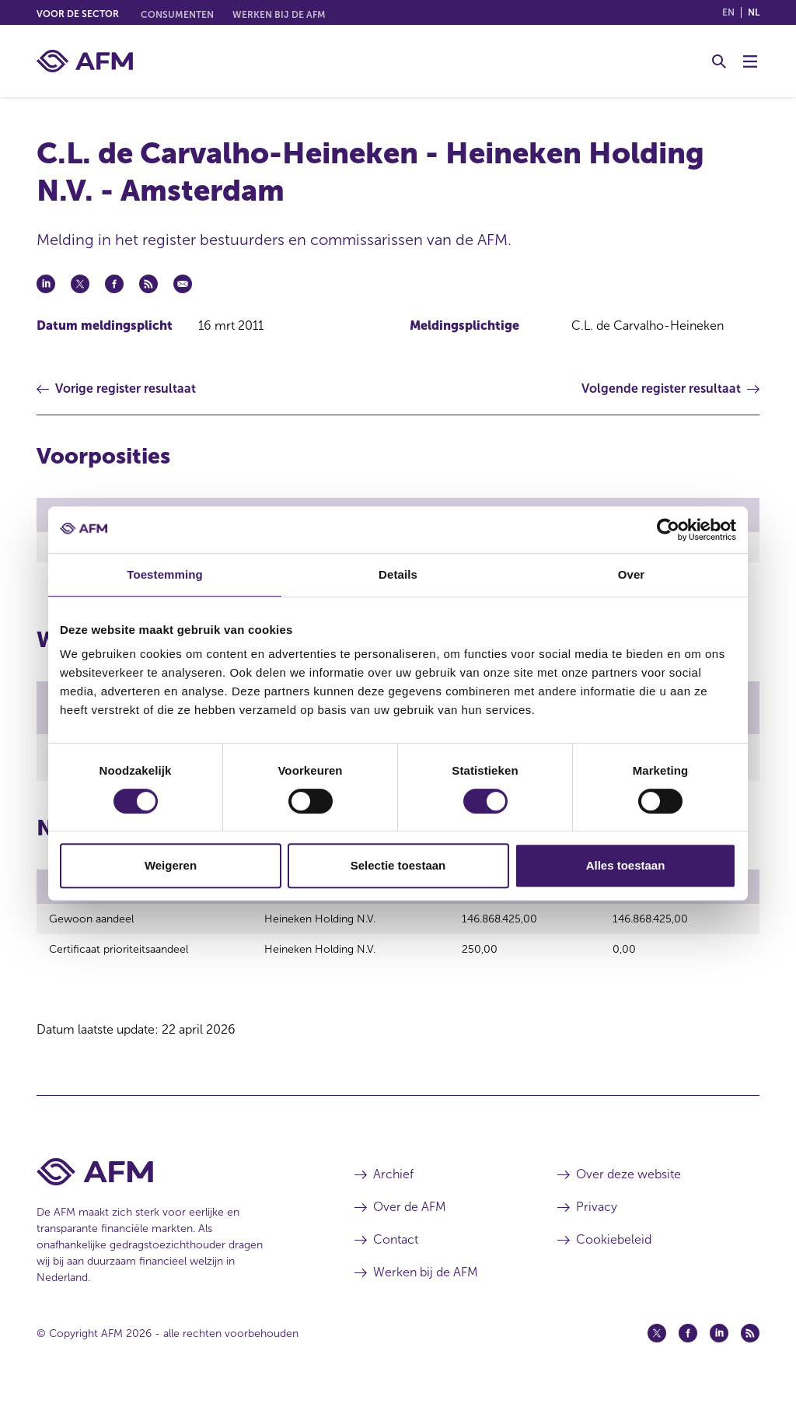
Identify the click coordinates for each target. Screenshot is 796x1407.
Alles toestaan (625, 865)
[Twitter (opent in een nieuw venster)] (657, 1347)
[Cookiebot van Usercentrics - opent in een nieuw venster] (668, 529)
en (728, 12)
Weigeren (171, 865)
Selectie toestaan (398, 865)
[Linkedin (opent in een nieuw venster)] (719, 1347)
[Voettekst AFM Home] (172, 1185)
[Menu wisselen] (750, 61)
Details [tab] (398, 574)
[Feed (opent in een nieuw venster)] (750, 1347)
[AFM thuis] (85, 61)
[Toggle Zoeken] (719, 61)
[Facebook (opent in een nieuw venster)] (688, 1347)
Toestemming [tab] (165, 574)
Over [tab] (631, 574)
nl (753, 12)
